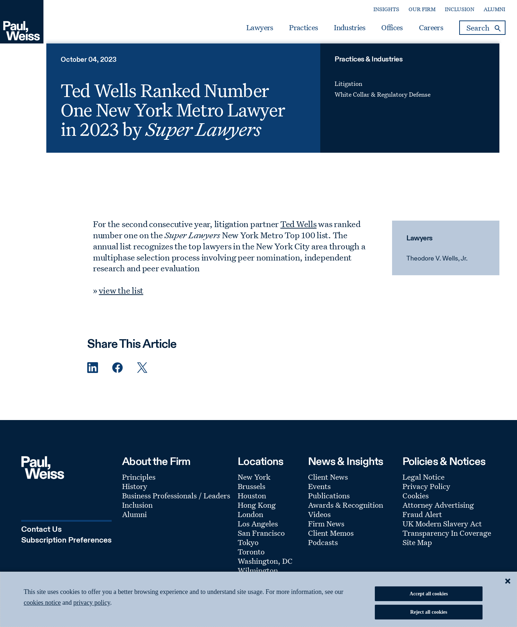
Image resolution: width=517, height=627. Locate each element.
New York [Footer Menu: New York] (254, 483)
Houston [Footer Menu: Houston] (252, 502)
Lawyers (252, 29)
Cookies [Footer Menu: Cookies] (415, 502)
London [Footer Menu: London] (250, 521)
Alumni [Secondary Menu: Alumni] (487, 11)
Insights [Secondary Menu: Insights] (379, 11)
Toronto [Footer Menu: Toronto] (251, 558)
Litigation (348, 90)
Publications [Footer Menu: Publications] (329, 502)
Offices (384, 29)
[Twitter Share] (142, 374)
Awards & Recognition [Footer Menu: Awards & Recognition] (345, 511)
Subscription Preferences (66, 546)
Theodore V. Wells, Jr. (436, 265)
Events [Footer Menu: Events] (319, 493)
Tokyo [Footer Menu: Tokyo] (248, 549)
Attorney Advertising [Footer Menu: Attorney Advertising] (438, 511)
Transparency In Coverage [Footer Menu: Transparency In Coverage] (446, 539)
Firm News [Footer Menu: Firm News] (326, 530)
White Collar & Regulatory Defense (382, 100)
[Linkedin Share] (92, 374)
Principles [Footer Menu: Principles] (138, 483)
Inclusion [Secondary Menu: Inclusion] (452, 11)
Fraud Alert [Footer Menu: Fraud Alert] (422, 521)
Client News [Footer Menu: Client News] (328, 483)
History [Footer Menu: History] (134, 493)
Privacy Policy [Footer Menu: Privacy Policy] (426, 493)
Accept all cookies (429, 593)
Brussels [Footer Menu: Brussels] (251, 493)
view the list (122, 296)
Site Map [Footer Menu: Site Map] (417, 549)
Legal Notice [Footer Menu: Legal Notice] (423, 483)
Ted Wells (299, 230)
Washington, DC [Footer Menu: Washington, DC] (265, 567)
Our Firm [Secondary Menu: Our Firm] (414, 11)
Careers (423, 29)
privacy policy (91, 602)
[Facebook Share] (117, 374)
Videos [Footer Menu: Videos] (319, 521)
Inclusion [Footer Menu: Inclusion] (137, 511)
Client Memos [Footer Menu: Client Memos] (331, 539)
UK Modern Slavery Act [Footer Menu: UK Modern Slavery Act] (442, 530)
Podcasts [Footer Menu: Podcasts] (323, 549)
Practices (296, 29)
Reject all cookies (428, 612)
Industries (342, 29)
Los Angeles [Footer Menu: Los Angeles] (258, 530)
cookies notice (42, 602)
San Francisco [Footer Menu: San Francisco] (261, 539)
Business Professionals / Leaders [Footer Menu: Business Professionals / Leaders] (176, 502)
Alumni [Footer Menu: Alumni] (134, 521)
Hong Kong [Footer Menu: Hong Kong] (257, 511)
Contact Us (41, 535)
